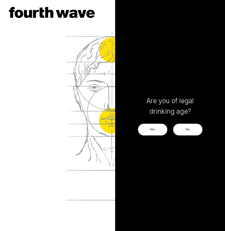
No (187, 129)
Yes (152, 129)
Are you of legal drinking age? (170, 106)
